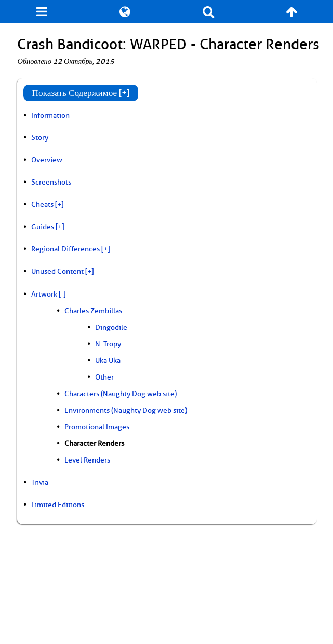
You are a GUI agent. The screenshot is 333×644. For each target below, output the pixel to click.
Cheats (42, 204)
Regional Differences (65, 249)
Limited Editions (57, 504)
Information (50, 115)
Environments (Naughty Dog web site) (125, 410)
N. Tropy (108, 343)
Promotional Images (96, 426)
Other (104, 377)
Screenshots (51, 182)
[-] (62, 294)
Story (39, 137)
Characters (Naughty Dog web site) (120, 393)
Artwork (44, 294)
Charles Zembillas (93, 310)
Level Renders (87, 460)
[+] (59, 204)
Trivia (39, 482)
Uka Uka (108, 360)
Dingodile (111, 327)
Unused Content (57, 271)
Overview (46, 159)
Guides (42, 226)
